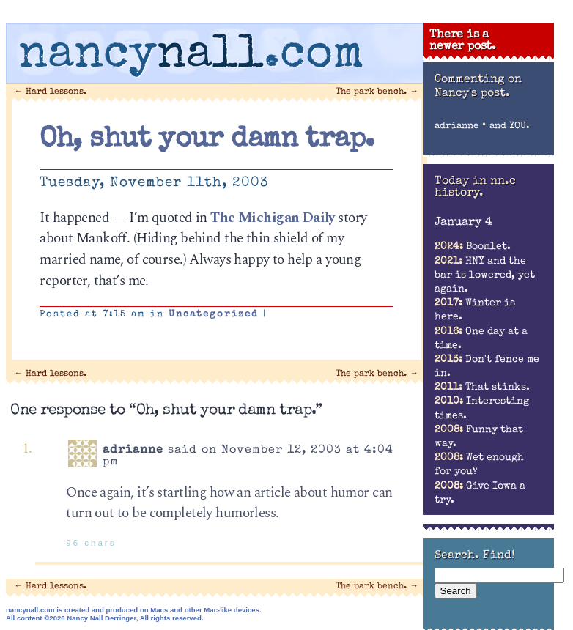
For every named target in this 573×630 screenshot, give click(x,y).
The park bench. (377, 92)
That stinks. (482, 387)
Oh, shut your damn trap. (207, 140)
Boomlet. (473, 247)
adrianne (456, 126)
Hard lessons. (51, 92)
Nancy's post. (472, 94)
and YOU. (509, 126)
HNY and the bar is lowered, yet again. (485, 275)
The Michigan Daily (272, 218)
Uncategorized (214, 314)
